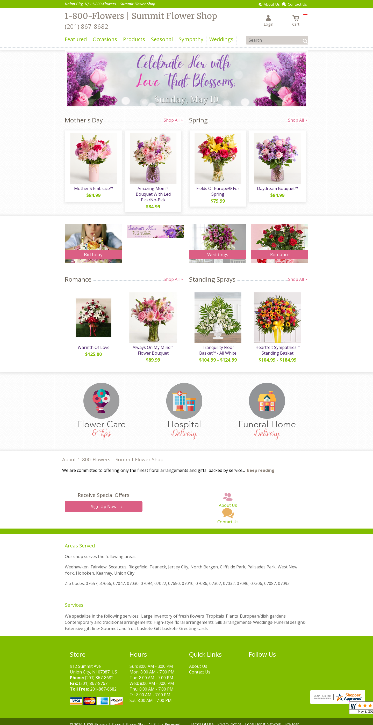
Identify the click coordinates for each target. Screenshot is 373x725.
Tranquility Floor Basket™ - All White (217, 345)
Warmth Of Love (93, 343)
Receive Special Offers (103, 490)
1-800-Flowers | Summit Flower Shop (141, 16)
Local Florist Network (263, 719)
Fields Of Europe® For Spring (217, 191)
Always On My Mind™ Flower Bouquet (152, 345)
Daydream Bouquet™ (277, 189)
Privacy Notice (229, 719)
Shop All (174, 120)
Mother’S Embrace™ (93, 189)
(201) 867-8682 (86, 26)
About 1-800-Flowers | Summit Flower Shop (112, 455)
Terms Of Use (202, 719)
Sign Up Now (103, 502)
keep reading (261, 466)
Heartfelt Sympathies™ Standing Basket (277, 345)
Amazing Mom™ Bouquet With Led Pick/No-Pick (152, 191)
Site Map (292, 719)
